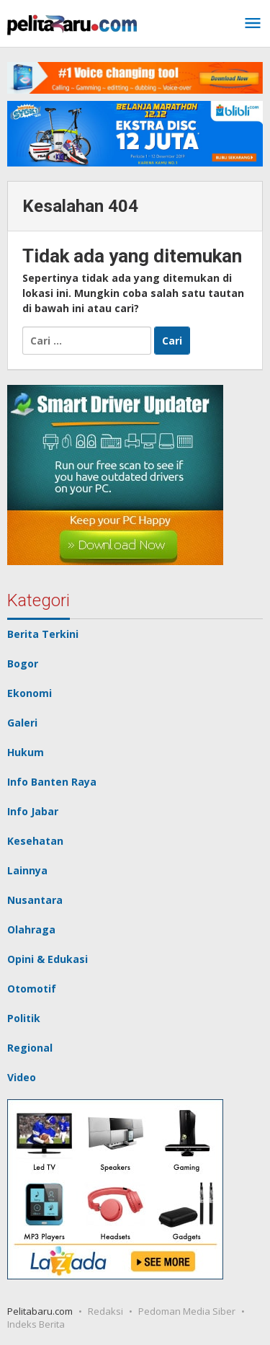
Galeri (22, 722)
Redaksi (105, 1311)
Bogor (22, 663)
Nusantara (35, 900)
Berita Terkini (42, 634)
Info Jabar (32, 811)
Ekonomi (29, 693)
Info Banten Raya (51, 782)
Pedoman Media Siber (186, 1311)
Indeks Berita (36, 1324)
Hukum (25, 752)
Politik (23, 1018)
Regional (30, 1048)
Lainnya (27, 870)
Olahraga (31, 929)
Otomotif (31, 988)
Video (21, 1077)
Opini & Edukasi (47, 959)
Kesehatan (35, 841)
